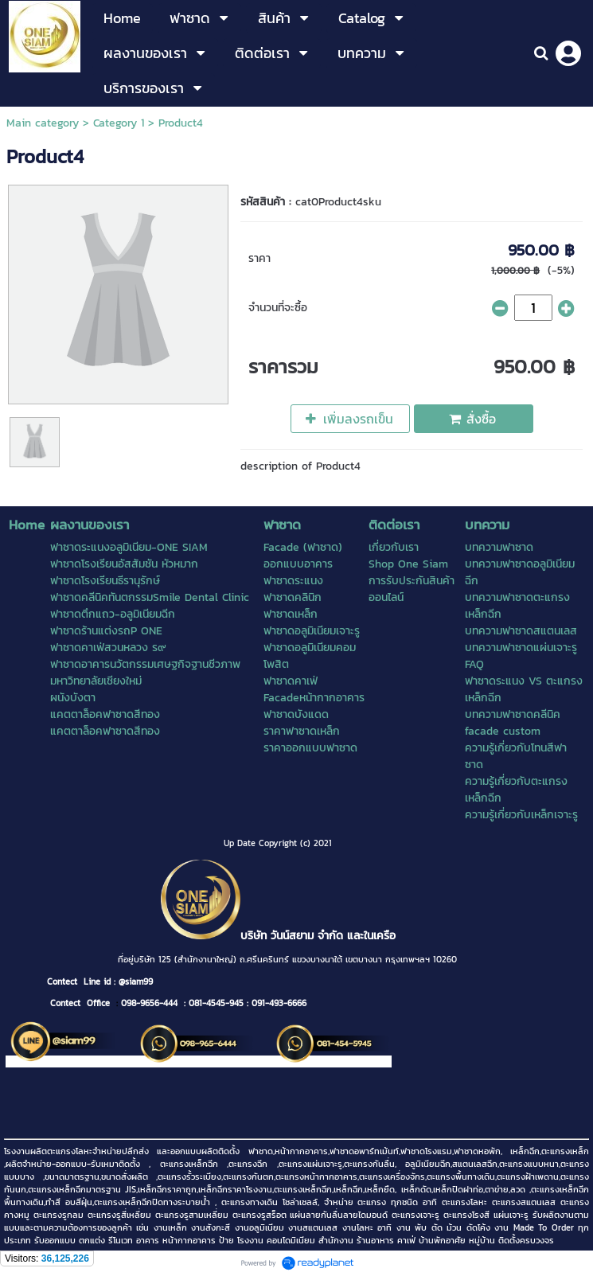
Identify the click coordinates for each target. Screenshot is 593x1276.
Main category (42, 123)
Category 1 (118, 123)
